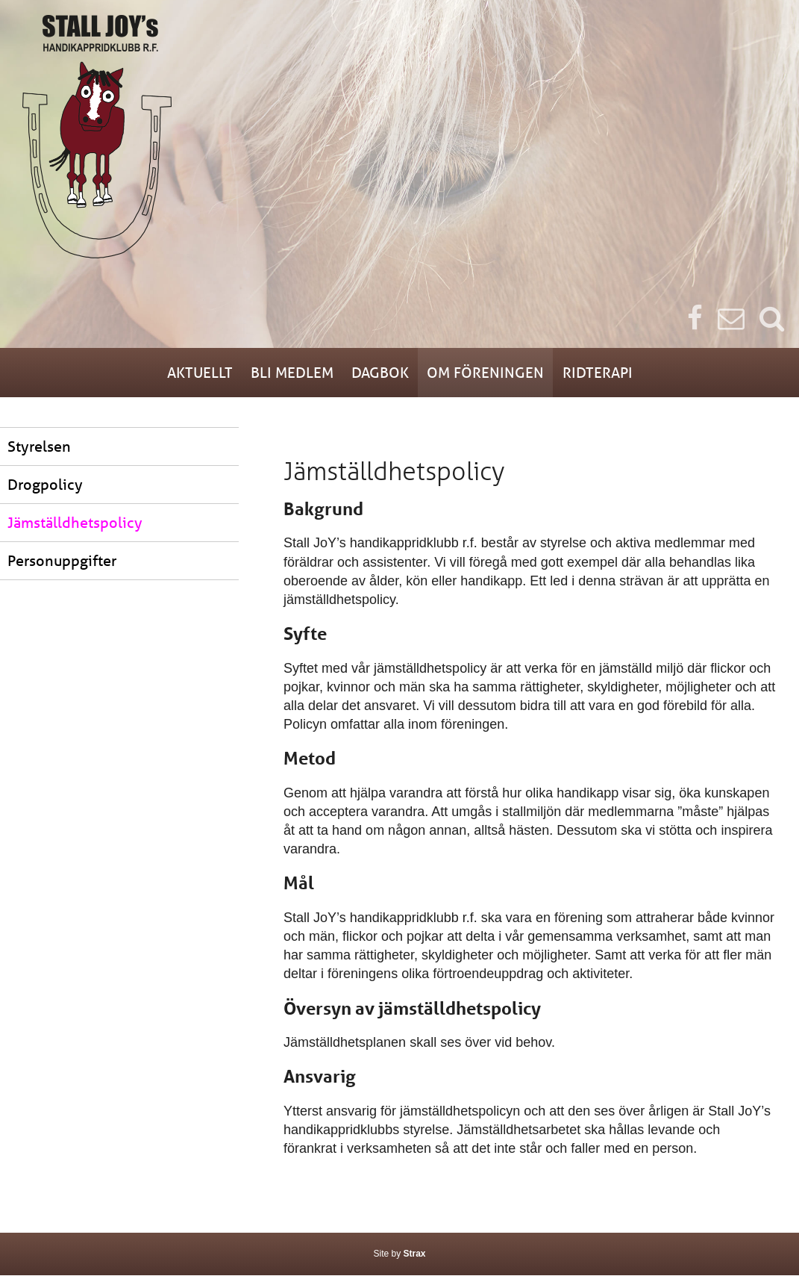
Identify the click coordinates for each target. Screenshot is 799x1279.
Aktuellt (144, 374)
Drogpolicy (45, 488)
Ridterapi (652, 374)
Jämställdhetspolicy (74, 526)
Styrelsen (39, 450)
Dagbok (378, 374)
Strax (415, 1257)
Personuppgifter (61, 564)
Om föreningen (511, 374)
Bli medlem (264, 374)
